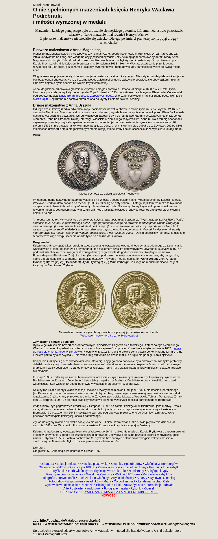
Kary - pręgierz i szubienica (65, 474)
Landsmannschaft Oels (153, 481)
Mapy (107, 481)
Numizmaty (136, 471)
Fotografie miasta (116, 488)
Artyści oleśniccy (123, 478)
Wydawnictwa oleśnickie (61, 485)
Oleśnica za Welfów (52, 467)
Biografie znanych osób (59, 478)
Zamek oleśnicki (109, 467)
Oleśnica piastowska (94, 463)
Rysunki (136, 488)
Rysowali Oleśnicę (162, 478)
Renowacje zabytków (157, 474)
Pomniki (154, 467)
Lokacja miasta (67, 463)
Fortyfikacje (58, 471)
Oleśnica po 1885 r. (81, 467)
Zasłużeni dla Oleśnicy (93, 478)
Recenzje (87, 485)
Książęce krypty (157, 471)
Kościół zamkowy (134, 467)
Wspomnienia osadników (84, 481)
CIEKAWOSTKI (71, 492)
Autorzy (142, 478)
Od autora (49, 463)
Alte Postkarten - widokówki (82, 488)
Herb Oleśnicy (78, 471)
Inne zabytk (170, 467)
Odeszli (149, 488)
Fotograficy (56, 481)
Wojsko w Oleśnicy (99, 474)
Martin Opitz (40, 99)
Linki (117, 485)
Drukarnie (119, 471)
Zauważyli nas (133, 485)
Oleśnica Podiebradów (126, 463)
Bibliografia (103, 485)
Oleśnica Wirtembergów (161, 463)
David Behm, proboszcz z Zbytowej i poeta (86, 95)
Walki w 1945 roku (128, 474)
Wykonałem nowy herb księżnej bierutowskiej (109, 335)
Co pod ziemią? (124, 481)
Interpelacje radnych (160, 485)
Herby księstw (99, 471)
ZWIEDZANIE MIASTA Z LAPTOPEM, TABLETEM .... (121, 492)
